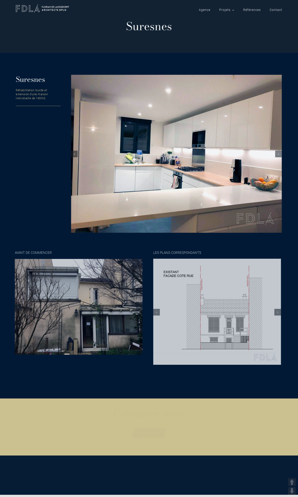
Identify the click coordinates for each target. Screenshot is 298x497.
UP (292, 482)
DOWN (292, 491)
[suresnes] (176, 154)
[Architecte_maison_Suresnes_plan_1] (216, 312)
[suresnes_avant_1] (77, 307)
